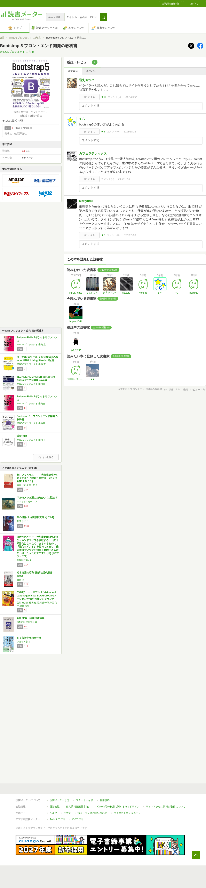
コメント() (114, 97)
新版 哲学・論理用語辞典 (30, 618)
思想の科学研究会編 (27, 622)
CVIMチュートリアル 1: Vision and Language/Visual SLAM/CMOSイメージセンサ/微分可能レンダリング (37, 595)
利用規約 (105, 800)
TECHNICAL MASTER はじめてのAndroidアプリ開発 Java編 (36, 378)
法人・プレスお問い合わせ (92, 813)
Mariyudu (86, 201)
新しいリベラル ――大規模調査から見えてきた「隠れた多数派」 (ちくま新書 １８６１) (37, 478)
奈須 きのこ (23, 521)
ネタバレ (91, 71)
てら (82, 119)
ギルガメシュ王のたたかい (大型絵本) (37, 497)
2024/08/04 (131, 97)
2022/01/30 (130, 235)
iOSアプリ (78, 819)
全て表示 (73, 71)
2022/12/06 (124, 179)
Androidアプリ (57, 819)
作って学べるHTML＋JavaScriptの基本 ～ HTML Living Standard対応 (37, 359)
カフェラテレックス (93, 153)
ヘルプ (53, 813)
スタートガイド (84, 800)
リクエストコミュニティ (127, 813)
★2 (103, 235)
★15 (103, 97)
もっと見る (46, 457)
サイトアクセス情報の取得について (165, 806)
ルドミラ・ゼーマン (27, 501)
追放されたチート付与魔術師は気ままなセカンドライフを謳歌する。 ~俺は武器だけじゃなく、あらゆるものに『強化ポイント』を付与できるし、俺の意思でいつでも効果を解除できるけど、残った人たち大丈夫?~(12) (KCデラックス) (37, 547)
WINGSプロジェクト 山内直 (31, 384)
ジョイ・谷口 (23, 641)
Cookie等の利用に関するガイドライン (118, 806)
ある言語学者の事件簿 (29, 637)
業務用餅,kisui (24, 560)
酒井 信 (20, 580)
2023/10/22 (130, 131)
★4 (103, 131)
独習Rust (22, 435)
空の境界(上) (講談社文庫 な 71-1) (35, 517)
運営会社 (55, 806)
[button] (103, 17)
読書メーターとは (59, 800)
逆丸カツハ (86, 80)
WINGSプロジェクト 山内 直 (25, 37)
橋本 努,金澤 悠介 (27, 485)
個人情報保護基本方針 (78, 806)
